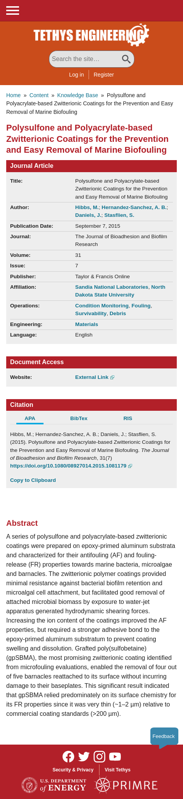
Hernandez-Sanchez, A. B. (134, 207)
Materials (86, 324)
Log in (76, 75)
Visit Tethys (118, 770)
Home (13, 95)
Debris (118, 313)
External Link (91, 377)
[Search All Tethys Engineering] (91, 59)
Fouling (141, 306)
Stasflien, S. (119, 215)
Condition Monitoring (102, 306)
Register (104, 75)
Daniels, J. (88, 215)
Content (39, 95)
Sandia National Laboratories (111, 287)
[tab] (34, 419)
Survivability (91, 313)
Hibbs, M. (87, 207)
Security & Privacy (72, 770)
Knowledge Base (77, 95)
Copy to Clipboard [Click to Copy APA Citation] (33, 480)
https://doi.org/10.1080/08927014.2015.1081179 (68, 466)
